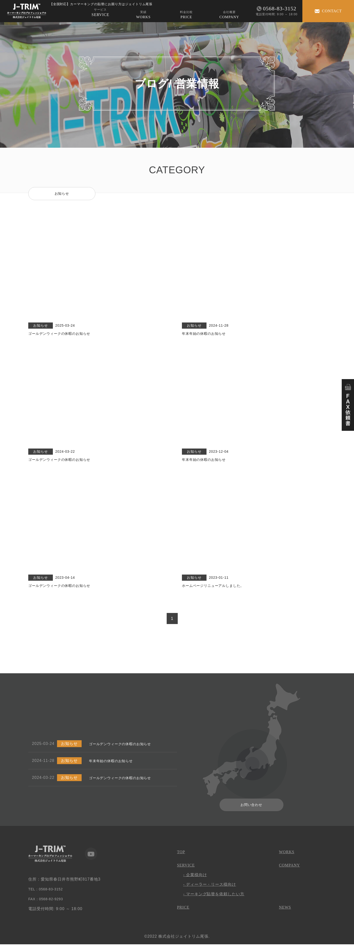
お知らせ (61, 194)
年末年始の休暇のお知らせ (114, 764)
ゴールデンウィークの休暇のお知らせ (124, 747)
